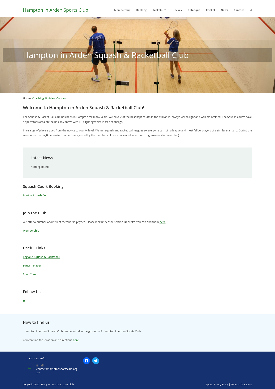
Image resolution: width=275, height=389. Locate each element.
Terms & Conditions (241, 384)
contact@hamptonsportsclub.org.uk (56, 370)
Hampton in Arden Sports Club (55, 10)
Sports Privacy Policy (217, 384)
